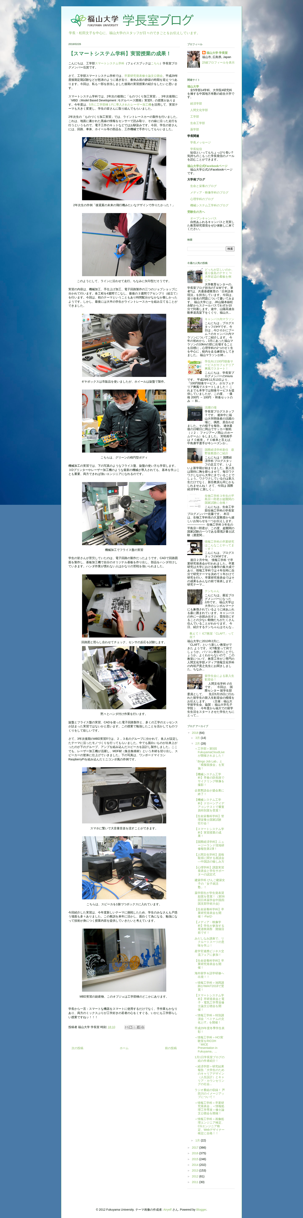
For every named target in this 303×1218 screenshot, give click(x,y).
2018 (195, 732)
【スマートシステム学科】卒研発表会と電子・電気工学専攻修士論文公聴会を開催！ (209, 1002)
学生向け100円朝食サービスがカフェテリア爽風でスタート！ (219, 365)
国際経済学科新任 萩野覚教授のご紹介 (219, 451)
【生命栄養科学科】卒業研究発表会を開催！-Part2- (209, 913)
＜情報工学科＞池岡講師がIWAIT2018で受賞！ (209, 986)
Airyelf (167, 1209)
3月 (198, 738)
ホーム (124, 1048)
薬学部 (194, 129)
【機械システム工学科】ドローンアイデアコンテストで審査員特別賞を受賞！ (209, 805)
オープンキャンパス (202, 218)
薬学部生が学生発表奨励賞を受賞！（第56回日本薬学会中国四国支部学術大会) (210, 898)
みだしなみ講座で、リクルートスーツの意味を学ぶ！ (209, 942)
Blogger (201, 1209)
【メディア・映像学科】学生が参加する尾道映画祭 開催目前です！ (209, 927)
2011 (195, 1182)
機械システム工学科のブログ (208, 205)
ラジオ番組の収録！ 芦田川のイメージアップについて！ (210, 1093)
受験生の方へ (196, 211)
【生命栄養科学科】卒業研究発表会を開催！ (209, 964)
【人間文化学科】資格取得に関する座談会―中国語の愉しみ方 (209, 858)
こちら (155, 63)
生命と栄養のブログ (202, 186)
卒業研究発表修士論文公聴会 (143, 75)
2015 (195, 1159)
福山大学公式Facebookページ (207, 166)
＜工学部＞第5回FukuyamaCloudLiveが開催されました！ (210, 752)
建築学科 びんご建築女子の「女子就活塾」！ (210, 883)
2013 (195, 1170)
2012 (195, 1176)
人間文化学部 (199, 110)
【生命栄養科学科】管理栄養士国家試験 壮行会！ (209, 819)
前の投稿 (171, 1048)
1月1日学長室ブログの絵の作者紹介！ (210, 1058)
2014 (195, 1164)
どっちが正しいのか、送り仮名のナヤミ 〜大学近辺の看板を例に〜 (219, 275)
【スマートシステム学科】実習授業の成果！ (209, 832)
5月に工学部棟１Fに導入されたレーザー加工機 (120, 104)
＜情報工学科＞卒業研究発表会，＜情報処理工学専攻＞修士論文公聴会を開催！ (209, 1108)
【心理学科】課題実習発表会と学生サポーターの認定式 (209, 871)
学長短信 (194, 149)
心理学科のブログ (200, 199)
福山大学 (193, 86)
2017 (195, 1147)
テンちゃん (212, 591)
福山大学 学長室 (217, 52)
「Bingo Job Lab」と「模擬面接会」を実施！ (209, 765)
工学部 (194, 116)
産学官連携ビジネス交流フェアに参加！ (209, 952)
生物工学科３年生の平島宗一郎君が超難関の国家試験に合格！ (219, 499)
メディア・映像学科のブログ (208, 192)
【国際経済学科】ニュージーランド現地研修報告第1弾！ (209, 845)
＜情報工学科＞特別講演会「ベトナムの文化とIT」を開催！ (209, 1019)
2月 (198, 743)
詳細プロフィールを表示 (218, 62)
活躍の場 (211, 407)
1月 (198, 1140)
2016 (195, 1153)
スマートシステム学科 (109, 63)
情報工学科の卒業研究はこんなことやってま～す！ (219, 545)
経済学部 (196, 103)
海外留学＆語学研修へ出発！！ (209, 974)
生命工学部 (197, 123)
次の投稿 (77, 1048)
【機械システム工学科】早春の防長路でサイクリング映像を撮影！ (209, 779)
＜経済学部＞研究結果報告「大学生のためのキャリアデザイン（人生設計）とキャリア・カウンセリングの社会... (209, 1075)
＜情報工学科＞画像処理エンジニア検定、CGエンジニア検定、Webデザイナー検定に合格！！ (210, 1126)
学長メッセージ (199, 142)
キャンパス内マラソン (219, 319)
